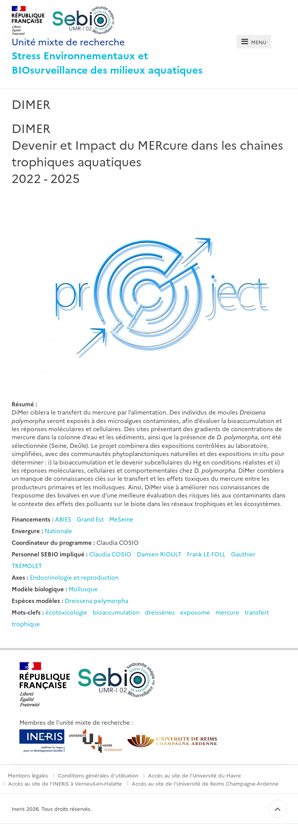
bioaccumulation (116, 612)
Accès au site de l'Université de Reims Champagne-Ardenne (205, 783)
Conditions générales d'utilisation (98, 775)
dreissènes (160, 612)
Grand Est (90, 519)
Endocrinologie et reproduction (74, 577)
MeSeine (121, 519)
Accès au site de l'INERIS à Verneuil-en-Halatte (65, 783)
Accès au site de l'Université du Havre (194, 775)
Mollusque (83, 589)
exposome (195, 612)
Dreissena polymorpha (96, 600)
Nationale (58, 531)
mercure (227, 612)
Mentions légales (28, 775)
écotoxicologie (66, 612)
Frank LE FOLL (207, 554)
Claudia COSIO (111, 554)
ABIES (63, 519)
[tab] (253, 41)
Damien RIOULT (160, 554)
